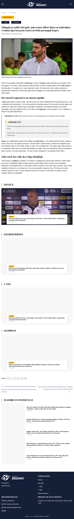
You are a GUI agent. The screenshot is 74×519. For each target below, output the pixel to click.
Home (3, 13)
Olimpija (16, 22)
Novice (13, 13)
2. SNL (40, 490)
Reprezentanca (43, 493)
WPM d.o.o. (28, 516)
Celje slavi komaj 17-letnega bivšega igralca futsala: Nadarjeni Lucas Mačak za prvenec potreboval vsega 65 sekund (55, 389)
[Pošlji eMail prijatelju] (18, 378)
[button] (2, 4)
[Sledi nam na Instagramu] (2, 511)
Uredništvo (5, 483)
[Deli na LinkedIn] (25, 378)
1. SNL (5, 22)
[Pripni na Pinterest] (22, 378)
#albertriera (8, 17)
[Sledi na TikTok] (5, 511)
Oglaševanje (5, 485)
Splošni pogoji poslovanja (10, 504)
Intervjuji (41, 483)
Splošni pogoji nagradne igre (11, 507)
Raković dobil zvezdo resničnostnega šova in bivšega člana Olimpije (41, 116)
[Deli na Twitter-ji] (15, 378)
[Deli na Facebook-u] (11, 378)
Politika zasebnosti (7, 501)
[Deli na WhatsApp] (8, 378)
